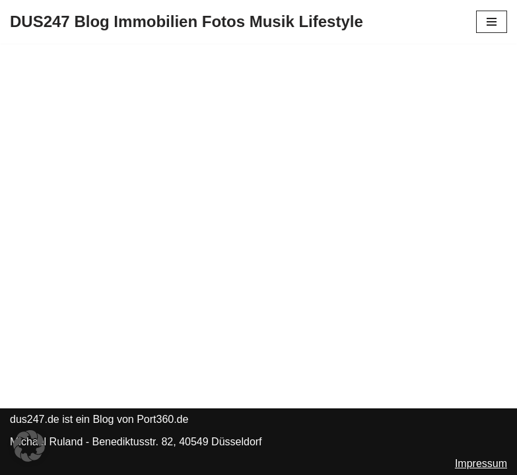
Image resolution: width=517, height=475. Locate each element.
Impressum (481, 463)
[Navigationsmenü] (491, 22)
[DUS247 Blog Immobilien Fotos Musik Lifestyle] (186, 21)
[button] (29, 446)
